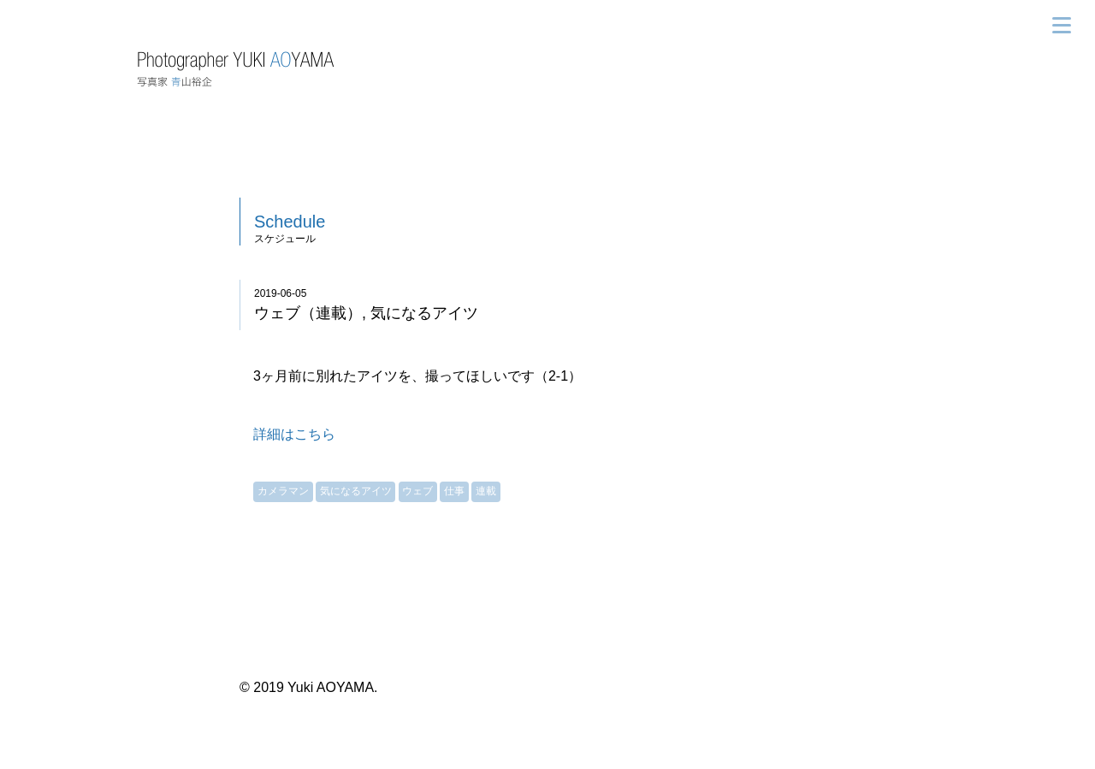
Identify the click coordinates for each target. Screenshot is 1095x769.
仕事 (454, 491)
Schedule (289, 221)
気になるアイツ (356, 491)
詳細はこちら (294, 434)
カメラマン (283, 491)
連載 (486, 491)
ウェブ (417, 491)
